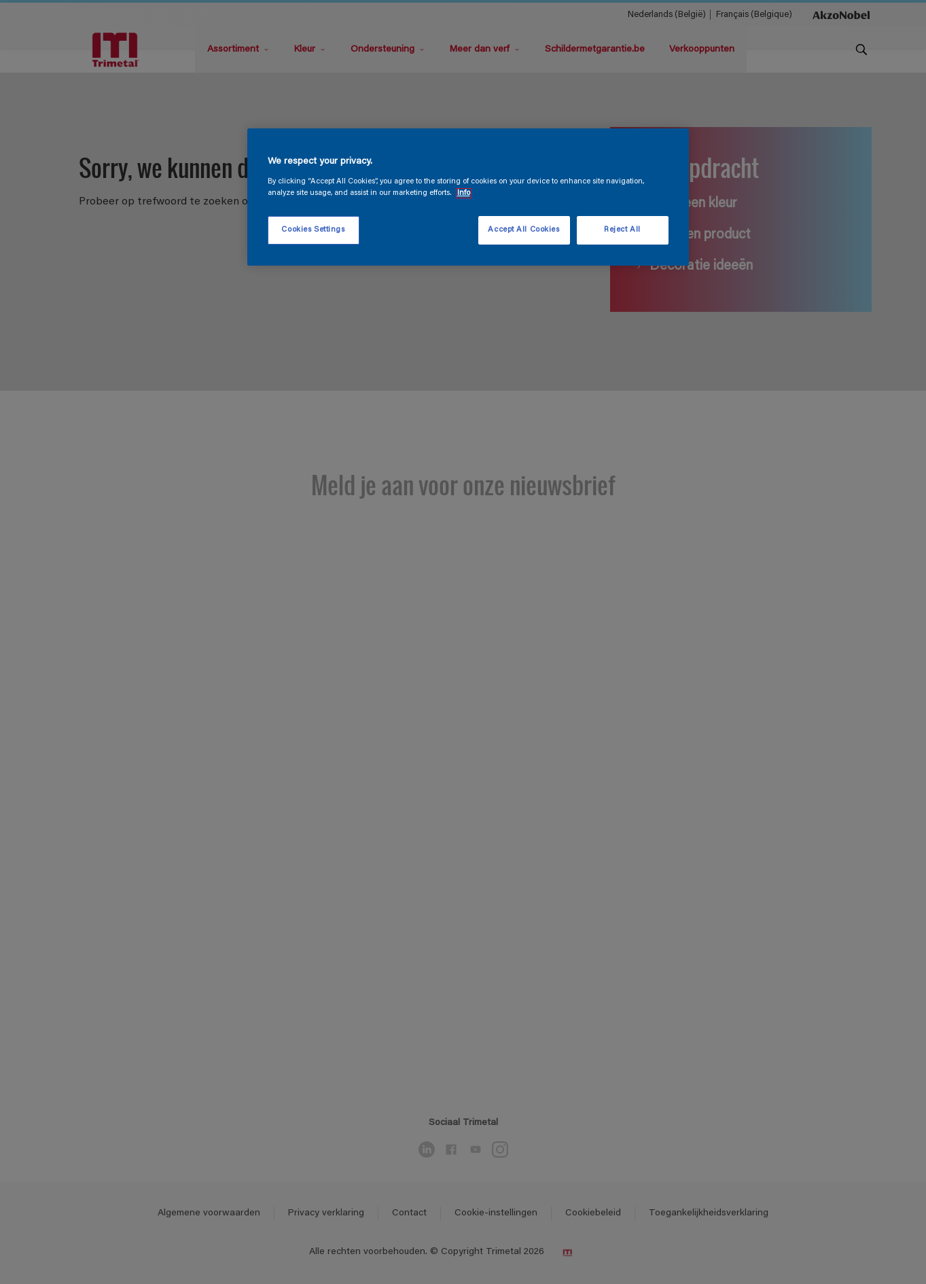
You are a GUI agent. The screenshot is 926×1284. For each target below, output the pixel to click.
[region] (468, 197)
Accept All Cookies (523, 230)
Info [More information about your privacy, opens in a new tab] (463, 193)
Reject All (622, 230)
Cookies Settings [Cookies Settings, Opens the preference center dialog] (312, 230)
